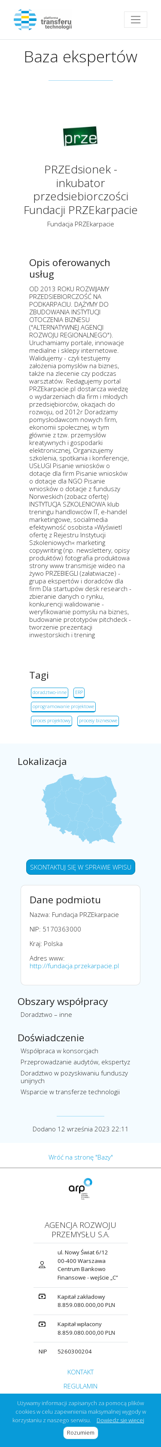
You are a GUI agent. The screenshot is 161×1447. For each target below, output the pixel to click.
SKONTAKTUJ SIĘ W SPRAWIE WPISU (80, 867)
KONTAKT (80, 1372)
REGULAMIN (80, 1386)
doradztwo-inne (50, 692)
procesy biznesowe (98, 720)
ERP (79, 692)
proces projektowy (51, 720)
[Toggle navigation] (135, 20)
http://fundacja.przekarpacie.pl (74, 965)
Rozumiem (82, 1432)
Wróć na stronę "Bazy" (81, 1157)
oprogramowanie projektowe (63, 706)
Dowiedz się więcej (120, 1420)
